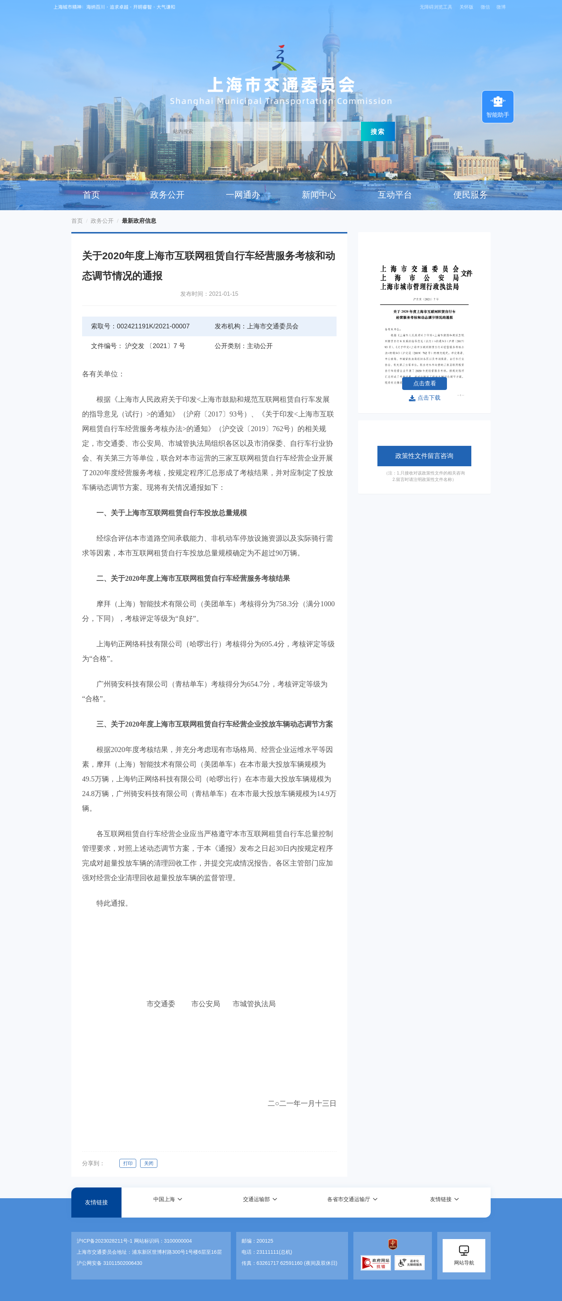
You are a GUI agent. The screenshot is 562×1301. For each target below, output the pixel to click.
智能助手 (497, 106)
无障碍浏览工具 (434, 7)
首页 (91, 194)
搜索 (378, 131)
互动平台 (395, 194)
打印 (128, 1163)
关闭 (150, 1163)
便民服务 (470, 194)
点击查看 (424, 383)
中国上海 (163, 1202)
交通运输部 (256, 1202)
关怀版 (466, 7)
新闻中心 (319, 194)
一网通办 (243, 194)
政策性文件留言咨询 (424, 455)
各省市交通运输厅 (348, 1202)
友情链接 (96, 1202)
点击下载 (424, 398)
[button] (167, 1202)
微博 (501, 7)
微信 (485, 7)
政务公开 (167, 194)
